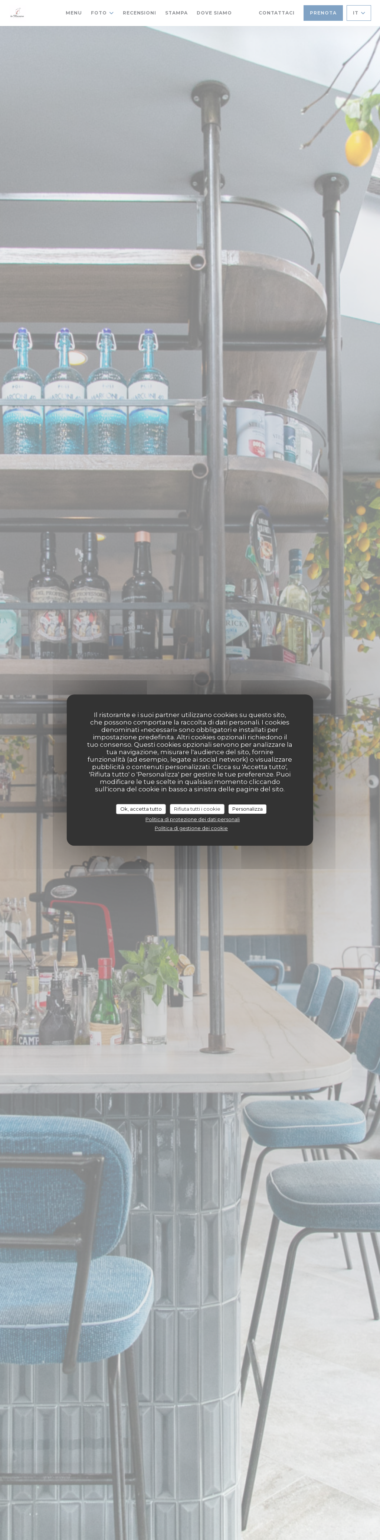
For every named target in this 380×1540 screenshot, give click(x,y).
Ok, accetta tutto (141, 809)
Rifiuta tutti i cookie (197, 809)
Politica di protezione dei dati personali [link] (192, 819)
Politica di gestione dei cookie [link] (191, 828)
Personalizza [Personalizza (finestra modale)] (247, 809)
